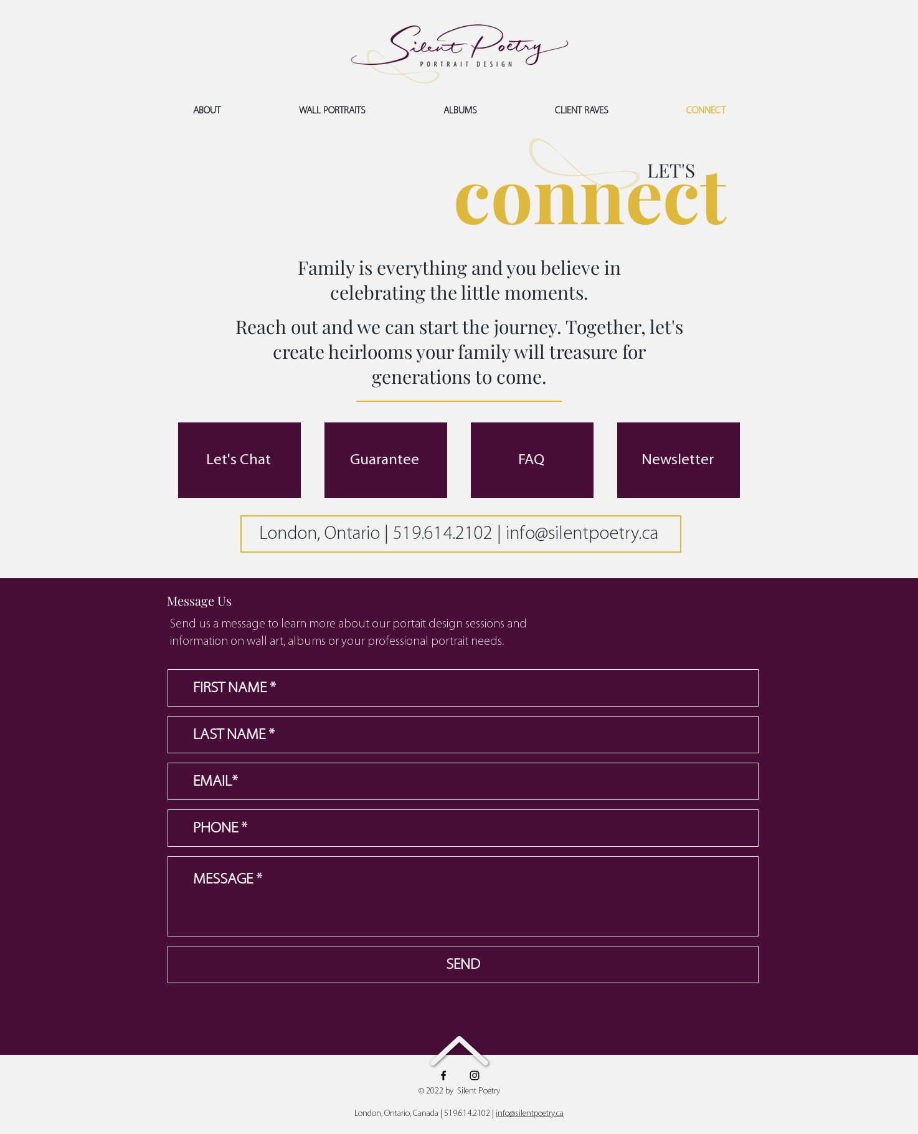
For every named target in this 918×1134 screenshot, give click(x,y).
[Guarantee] (385, 460)
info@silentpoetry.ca (582, 534)
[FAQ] (532, 460)
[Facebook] (443, 1075)
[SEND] (463, 964)
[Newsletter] (678, 460)
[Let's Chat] (239, 460)
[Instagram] (474, 1075)
